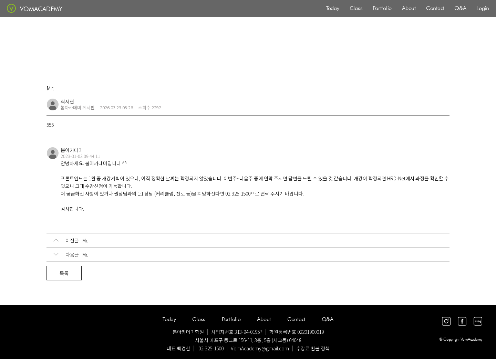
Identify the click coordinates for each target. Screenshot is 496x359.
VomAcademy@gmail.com (260, 348)
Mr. (70, 240)
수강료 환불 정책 (313, 348)
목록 (64, 273)
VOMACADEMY (41, 8)
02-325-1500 (211, 348)
